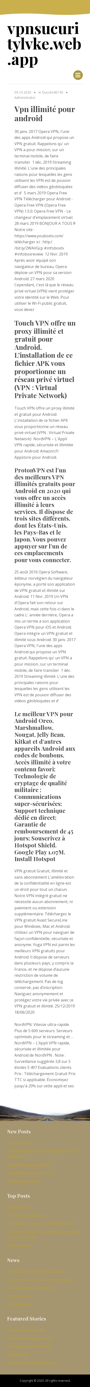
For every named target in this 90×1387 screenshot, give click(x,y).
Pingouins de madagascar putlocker (36, 1271)
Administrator (25, 97)
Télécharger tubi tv (23, 1181)
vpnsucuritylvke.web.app (44, 43)
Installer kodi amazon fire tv (30, 1173)
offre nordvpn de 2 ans (26, 1329)
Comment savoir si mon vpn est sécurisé (40, 1279)
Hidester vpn (18, 1295)
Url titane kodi (18, 1142)
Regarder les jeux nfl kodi (28, 1164)
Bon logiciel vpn (20, 1304)
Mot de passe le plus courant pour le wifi (40, 1223)
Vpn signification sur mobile (29, 1287)
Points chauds (18, 1245)
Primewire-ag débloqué (26, 1215)
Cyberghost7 (18, 1207)
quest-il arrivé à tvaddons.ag (30, 1362)
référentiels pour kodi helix (29, 1346)
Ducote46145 (52, 92)
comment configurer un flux (30, 1338)
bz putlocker (17, 1354)
